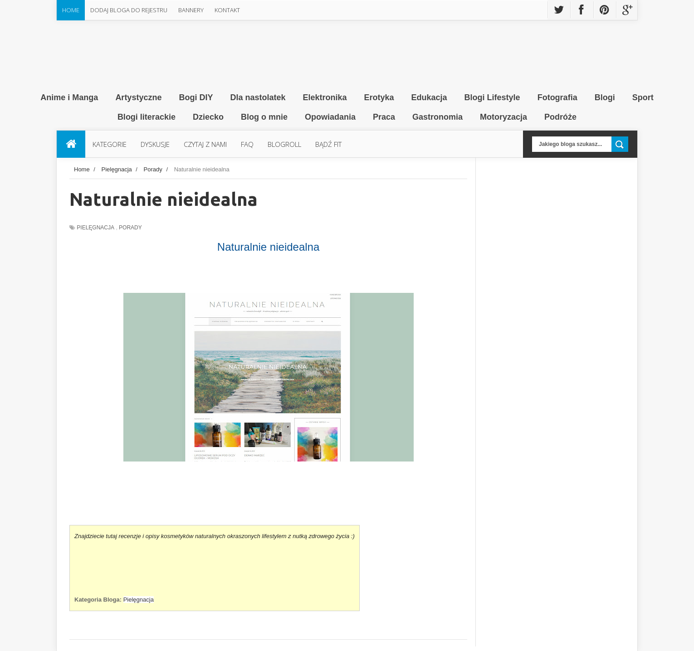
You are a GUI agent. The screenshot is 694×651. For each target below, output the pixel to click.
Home (70, 10)
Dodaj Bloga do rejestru (128, 10)
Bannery (191, 10)
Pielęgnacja (95, 227)
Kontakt (227, 10)
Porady (130, 227)
